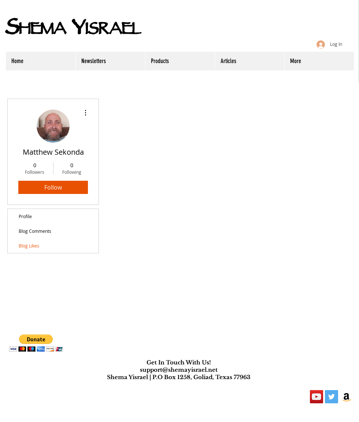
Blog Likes (29, 246)
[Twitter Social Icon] (331, 396)
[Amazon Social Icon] (346, 396)
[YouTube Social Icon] (316, 396)
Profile (25, 216)
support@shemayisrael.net (179, 369)
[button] (36, 343)
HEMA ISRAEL (72, 31)
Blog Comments (35, 231)
